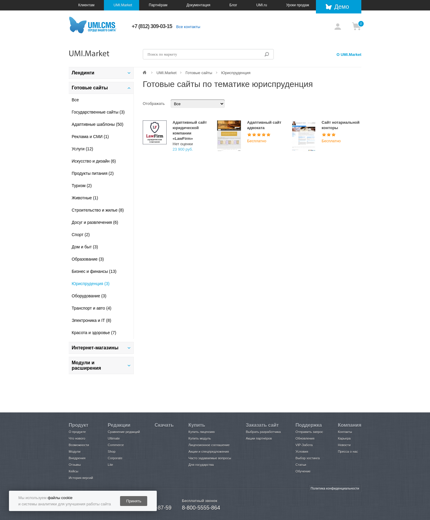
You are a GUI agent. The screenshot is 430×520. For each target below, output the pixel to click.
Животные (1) (85, 197)
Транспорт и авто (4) (91, 308)
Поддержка (309, 425)
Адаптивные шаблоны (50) (97, 124)
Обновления (305, 438)
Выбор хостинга (308, 458)
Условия (302, 451)
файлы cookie (59, 497)
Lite (110, 465)
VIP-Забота (304, 445)
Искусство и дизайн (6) (94, 161)
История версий (81, 478)
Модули (74, 451)
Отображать (154, 103)
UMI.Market (122, 5)
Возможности (79, 445)
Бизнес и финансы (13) (94, 271)
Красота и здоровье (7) (94, 332)
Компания (349, 425)
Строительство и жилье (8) (98, 210)
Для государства (201, 465)
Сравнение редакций (124, 432)
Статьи (301, 465)
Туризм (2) (82, 185)
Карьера (344, 438)
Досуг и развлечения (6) (95, 222)
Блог (233, 5)
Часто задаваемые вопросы (209, 458)
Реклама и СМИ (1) (90, 136)
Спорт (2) (81, 234)
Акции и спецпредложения (208, 451)
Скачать (164, 425)
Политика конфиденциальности (335, 488)
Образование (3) (88, 259)
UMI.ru (261, 5)
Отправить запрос (309, 432)
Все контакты (188, 27)
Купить (196, 425)
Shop (112, 451)
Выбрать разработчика (263, 432)
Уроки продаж (297, 5)
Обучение (303, 471)
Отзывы (75, 465)
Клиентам (86, 5)
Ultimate (114, 438)
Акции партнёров (259, 438)
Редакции (119, 425)
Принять (134, 501)
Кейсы (73, 471)
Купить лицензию (201, 432)
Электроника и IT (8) (91, 320)
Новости (344, 445)
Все (75, 99)
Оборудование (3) (89, 295)
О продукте (77, 432)
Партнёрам (158, 5)
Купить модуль (199, 438)
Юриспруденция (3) (91, 283)
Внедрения (77, 458)
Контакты (345, 432)
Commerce (116, 445)
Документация (198, 5)
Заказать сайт (262, 425)
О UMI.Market (349, 54)
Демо (341, 6)
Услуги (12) (82, 148)
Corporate (115, 458)
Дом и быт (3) (85, 246)
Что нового (77, 438)
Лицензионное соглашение (209, 445)
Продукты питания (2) (93, 173)
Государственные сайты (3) (98, 112)
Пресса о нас (348, 451)
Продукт (78, 425)
